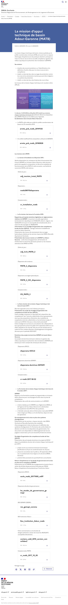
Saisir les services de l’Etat (47, 597)
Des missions (36, 16)
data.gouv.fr (42, 592)
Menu (65, 1)
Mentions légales (19, 597)
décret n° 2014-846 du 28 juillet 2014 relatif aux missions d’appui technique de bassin (32, 114)
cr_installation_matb (28, 204)
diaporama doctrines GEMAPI (32, 365)
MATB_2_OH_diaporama (30, 280)
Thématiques (10, 16)
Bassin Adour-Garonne (26, 16)
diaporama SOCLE (27, 351)
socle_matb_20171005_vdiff (31, 476)
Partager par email (29, 569)
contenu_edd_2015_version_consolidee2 (33, 540)
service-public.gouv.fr (16, 592)
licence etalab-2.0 (33, 603)
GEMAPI (44, 16)
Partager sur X (20, 569)
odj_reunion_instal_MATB (31, 176)
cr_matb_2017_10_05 (29, 555)
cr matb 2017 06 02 (28, 379)
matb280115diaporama (29, 190)
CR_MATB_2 (25, 294)
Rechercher (62, 1)
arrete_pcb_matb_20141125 (31, 128)
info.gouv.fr (4, 592)
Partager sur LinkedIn (25, 569)
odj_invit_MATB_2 (27, 252)
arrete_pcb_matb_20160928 (31, 143)
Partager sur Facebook (16, 569)
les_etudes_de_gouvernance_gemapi (33, 491)
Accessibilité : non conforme (32, 597)
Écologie (17, 16)
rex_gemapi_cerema (28, 507)
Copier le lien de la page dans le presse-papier (33, 569)
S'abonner (48, 569)
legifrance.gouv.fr (30, 592)
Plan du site (3, 597)
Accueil (3, 16)
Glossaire (11, 597)
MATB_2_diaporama (28, 266)
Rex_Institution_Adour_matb (32, 521)
